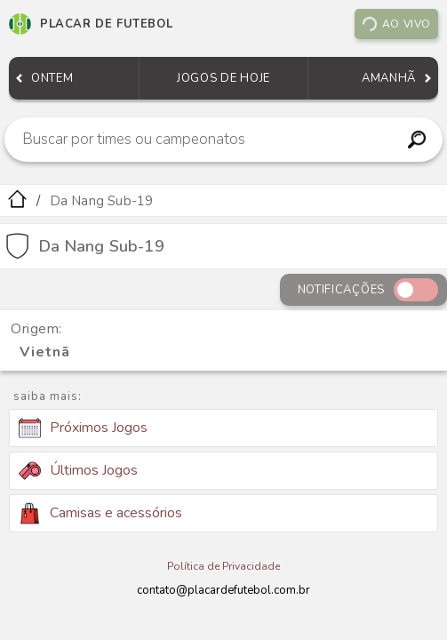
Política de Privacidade (223, 566)
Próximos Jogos (83, 428)
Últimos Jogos (78, 470)
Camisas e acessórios (100, 513)
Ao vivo (395, 24)
